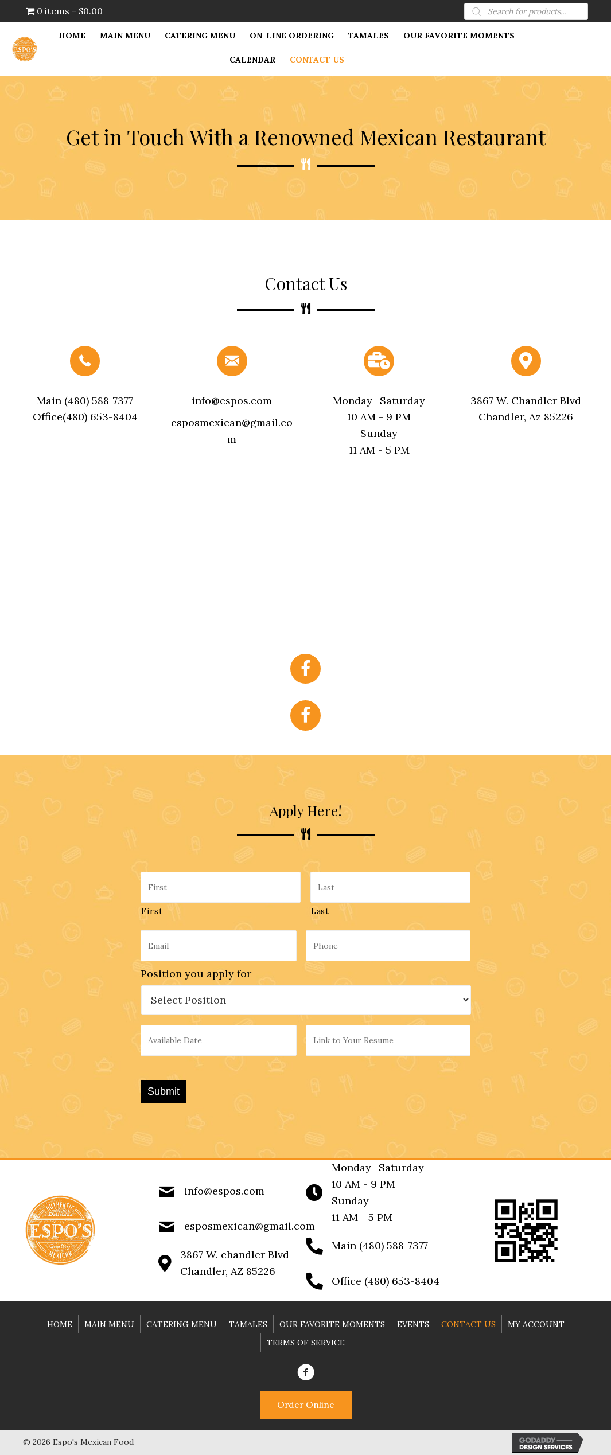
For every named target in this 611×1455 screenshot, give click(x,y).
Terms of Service (306, 1338)
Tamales (248, 1320)
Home (59, 1320)
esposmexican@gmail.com (249, 1222)
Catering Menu (181, 1320)
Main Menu (109, 1320)
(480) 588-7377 (97, 400)
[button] (305, 1403)
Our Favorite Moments (332, 1320)
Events (413, 1320)
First (151, 909)
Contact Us (468, 1320)
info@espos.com (232, 400)
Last (320, 909)
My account (536, 1320)
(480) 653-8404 (100, 416)
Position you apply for (196, 971)
